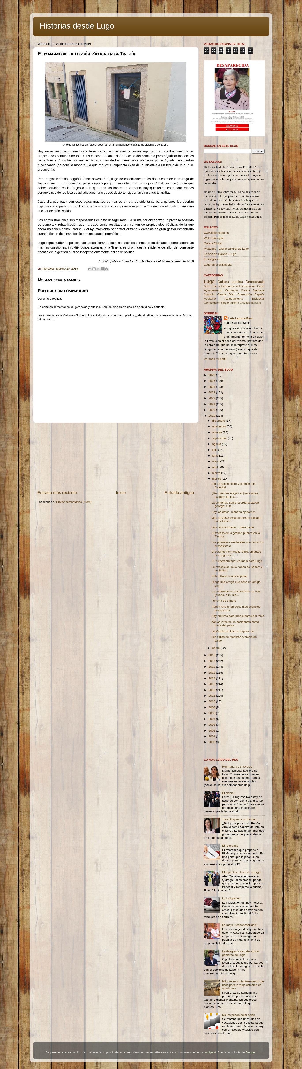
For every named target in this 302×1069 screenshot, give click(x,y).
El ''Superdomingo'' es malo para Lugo (236, 561)
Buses (257, 302)
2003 (212, 724)
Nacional (259, 290)
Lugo (209, 281)
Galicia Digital (213, 243)
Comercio (231, 290)
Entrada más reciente (57, 492)
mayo (216, 461)
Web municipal (213, 238)
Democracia (255, 282)
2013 (212, 684)
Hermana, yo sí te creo (237, 766)
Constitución (212, 302)
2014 (212, 678)
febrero (217, 478)
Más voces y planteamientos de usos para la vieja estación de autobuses (243, 985)
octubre (217, 432)
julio (215, 449)
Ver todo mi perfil (215, 359)
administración (245, 286)
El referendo (230, 845)
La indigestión (231, 898)
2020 (212, 410)
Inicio (121, 492)
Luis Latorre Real (240, 318)
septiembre (220, 438)
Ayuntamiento (213, 290)
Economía (228, 286)
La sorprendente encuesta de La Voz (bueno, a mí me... (235, 593)
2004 (212, 719)
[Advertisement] (116, 456)
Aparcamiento (234, 298)
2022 (212, 398)
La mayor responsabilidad (239, 925)
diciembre (219, 420)
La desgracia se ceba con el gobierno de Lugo (240, 953)
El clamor (228, 793)
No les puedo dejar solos (238, 1015)
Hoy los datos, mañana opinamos (233, 512)
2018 (212, 655)
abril (215, 467)
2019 (212, 415)
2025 (212, 380)
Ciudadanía (246, 302)
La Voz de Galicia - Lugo (220, 254)
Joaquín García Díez (219, 294)
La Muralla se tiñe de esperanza (232, 631)
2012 (212, 690)
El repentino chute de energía (241, 872)
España (260, 294)
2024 (212, 386)
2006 (212, 707)
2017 (212, 661)
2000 (212, 742)
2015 (212, 672)
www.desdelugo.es (216, 232)
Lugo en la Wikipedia (218, 264)
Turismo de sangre (223, 600)
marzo (216, 473)
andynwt (210, 1052)
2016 (212, 666)
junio (215, 455)
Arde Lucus (212, 286)
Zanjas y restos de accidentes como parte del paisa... (235, 623)
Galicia (245, 290)
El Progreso (212, 259)
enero (216, 648)
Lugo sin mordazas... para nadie (232, 527)
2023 (212, 392)
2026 (212, 375)
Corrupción (244, 294)
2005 (212, 713)
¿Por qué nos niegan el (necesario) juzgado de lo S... (234, 495)
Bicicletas (258, 298)
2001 (212, 736)
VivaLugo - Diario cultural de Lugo (226, 248)
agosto (217, 444)
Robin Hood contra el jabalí (229, 576)
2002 (212, 730)
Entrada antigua (179, 492)
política (237, 282)
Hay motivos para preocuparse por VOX (237, 616)
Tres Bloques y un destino (239, 819)
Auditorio (210, 298)
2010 (212, 701)
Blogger (251, 1052)
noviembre (219, 426)
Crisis (261, 286)
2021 (212, 404)
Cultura (223, 282)
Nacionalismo (230, 302)
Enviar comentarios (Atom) (74, 502)
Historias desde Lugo (77, 25)
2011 (212, 695)
